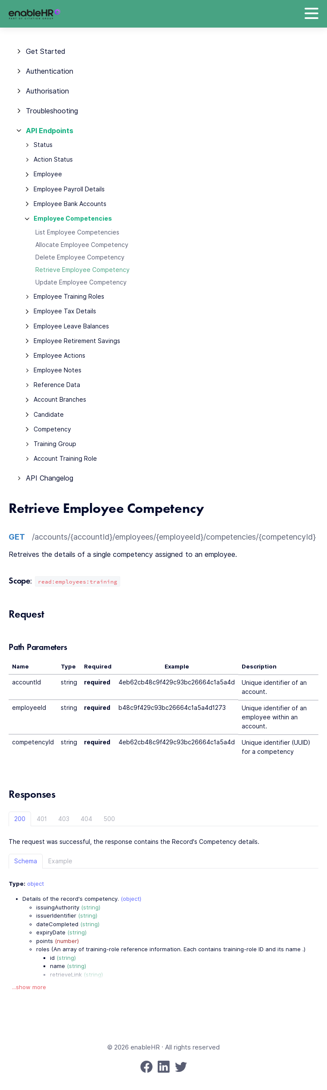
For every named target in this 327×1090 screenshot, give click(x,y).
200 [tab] (19, 818)
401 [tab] (42, 818)
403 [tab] (63, 818)
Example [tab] (60, 861)
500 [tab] (109, 818)
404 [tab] (86, 818)
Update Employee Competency (81, 282)
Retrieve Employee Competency (82, 269)
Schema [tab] (25, 861)
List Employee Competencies (77, 232)
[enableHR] (34, 14)
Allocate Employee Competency (81, 244)
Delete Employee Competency (80, 257)
